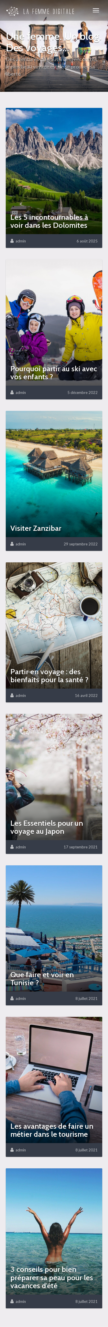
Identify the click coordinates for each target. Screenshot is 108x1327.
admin (21, 241)
